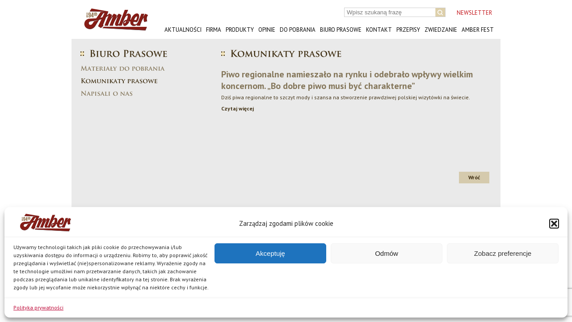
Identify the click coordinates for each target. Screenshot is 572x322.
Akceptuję (270, 253)
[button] (554, 223)
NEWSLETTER (474, 13)
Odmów (386, 253)
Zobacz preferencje (502, 253)
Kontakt (379, 30)
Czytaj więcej (237, 108)
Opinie (266, 30)
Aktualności (183, 30)
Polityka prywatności (38, 307)
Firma (213, 30)
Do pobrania (297, 30)
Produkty (240, 30)
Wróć (474, 177)
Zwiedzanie (441, 30)
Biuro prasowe (341, 30)
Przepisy (408, 30)
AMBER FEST (478, 30)
